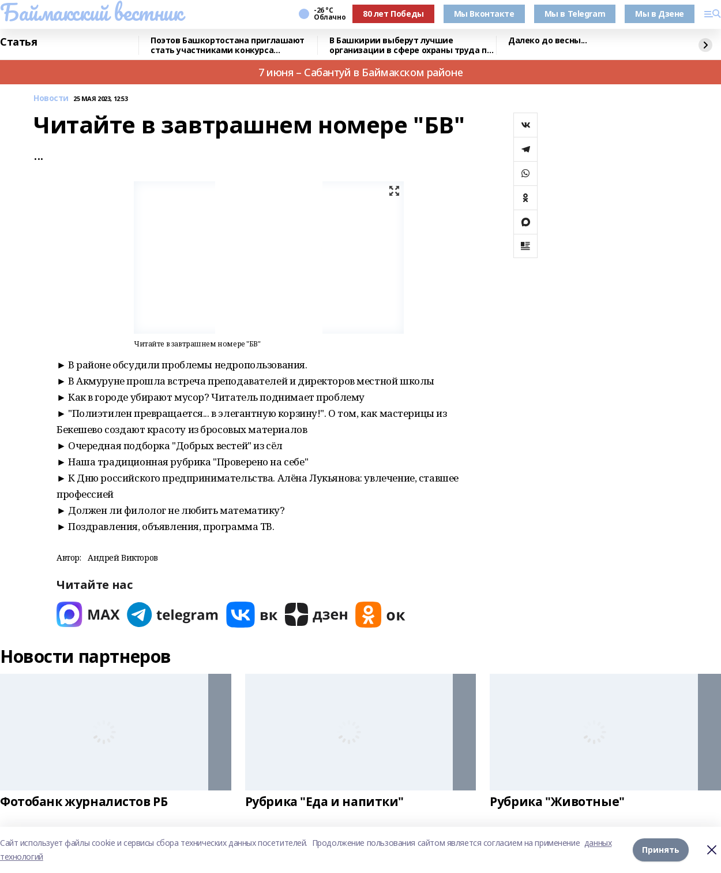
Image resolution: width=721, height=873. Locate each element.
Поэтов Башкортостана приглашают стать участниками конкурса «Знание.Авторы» (228, 45)
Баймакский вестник (91, 12)
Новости (51, 98)
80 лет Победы (393, 13)
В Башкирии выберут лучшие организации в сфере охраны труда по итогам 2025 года (410, 45)
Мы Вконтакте (484, 13)
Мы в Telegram (575, 13)
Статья (18, 42)
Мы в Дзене (659, 13)
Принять (660, 849)
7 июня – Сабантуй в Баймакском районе (360, 72)
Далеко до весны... (547, 41)
